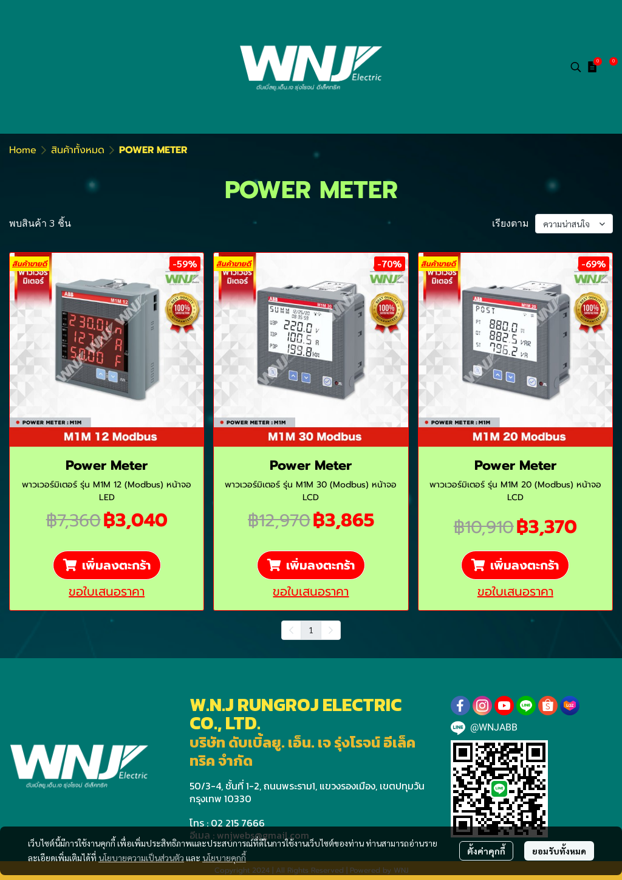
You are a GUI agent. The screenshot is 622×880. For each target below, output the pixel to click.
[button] (575, 66)
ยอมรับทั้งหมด (559, 850)
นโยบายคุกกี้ (224, 857)
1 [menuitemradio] (311, 629)
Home (22, 150)
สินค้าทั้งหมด (77, 150)
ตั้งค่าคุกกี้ (486, 850)
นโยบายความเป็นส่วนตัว (141, 857)
